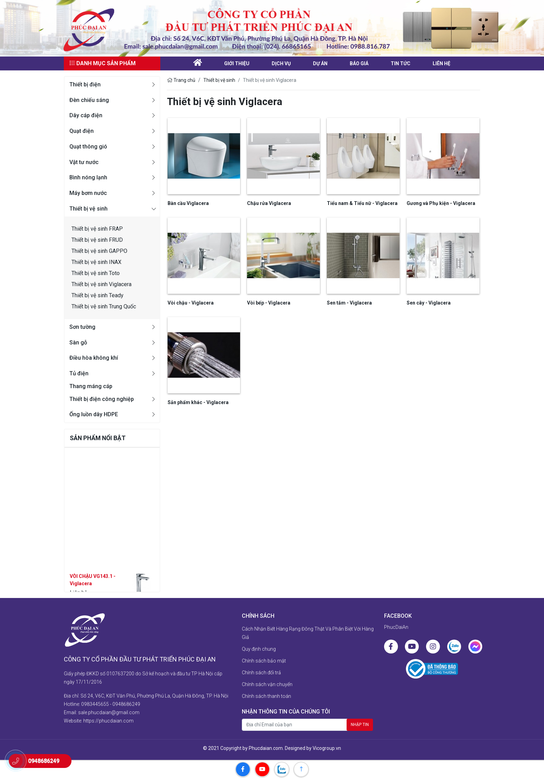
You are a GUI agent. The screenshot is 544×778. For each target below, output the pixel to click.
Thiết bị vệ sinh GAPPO (99, 251)
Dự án (320, 63)
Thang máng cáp (90, 386)
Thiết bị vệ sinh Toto (95, 273)
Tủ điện (78, 373)
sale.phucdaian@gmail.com (108, 712)
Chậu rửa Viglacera (269, 203)
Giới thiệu (236, 63)
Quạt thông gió (88, 146)
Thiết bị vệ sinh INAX (96, 262)
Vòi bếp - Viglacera (268, 303)
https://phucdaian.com (108, 721)
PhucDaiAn (396, 627)
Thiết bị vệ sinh (88, 208)
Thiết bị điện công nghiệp (101, 399)
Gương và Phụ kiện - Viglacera (441, 203)
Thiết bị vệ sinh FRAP (97, 228)
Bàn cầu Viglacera (188, 203)
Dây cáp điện (85, 115)
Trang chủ (181, 80)
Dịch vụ (281, 63)
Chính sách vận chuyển (267, 684)
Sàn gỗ (78, 342)
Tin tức (400, 63)
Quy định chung (259, 649)
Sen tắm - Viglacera (349, 303)
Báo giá (359, 63)
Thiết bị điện (85, 84)
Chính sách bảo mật (264, 661)
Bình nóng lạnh (88, 177)
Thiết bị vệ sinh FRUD (97, 240)
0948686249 (126, 704)
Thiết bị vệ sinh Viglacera (101, 284)
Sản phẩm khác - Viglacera (198, 402)
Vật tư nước (84, 162)
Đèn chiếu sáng (89, 100)
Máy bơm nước (88, 193)
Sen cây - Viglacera (429, 303)
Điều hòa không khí (93, 357)
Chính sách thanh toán (266, 696)
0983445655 (95, 704)
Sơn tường (82, 327)
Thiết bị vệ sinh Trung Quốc (103, 306)
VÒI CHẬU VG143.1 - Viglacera (93, 590)
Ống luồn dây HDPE (93, 414)
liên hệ (441, 63)
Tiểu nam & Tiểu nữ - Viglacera (362, 203)
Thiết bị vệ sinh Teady (97, 295)
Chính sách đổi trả (261, 672)
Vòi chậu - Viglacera (191, 303)
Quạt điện (81, 131)
